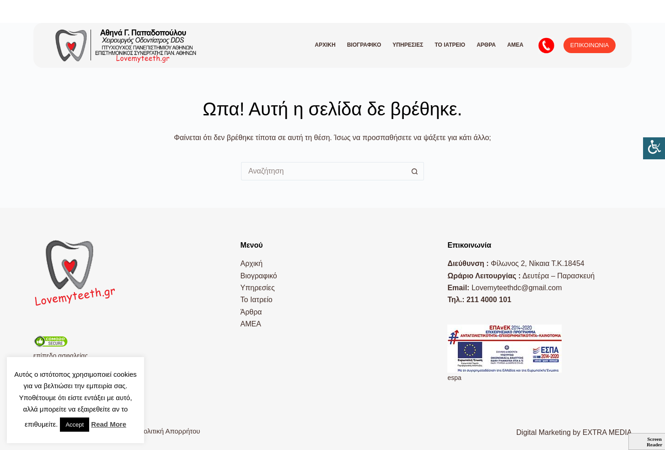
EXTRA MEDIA (607, 432)
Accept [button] (74, 424)
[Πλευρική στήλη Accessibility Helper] (654, 148)
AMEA (515, 45)
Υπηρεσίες (407, 45)
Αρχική (325, 45)
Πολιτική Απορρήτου (169, 431)
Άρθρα (486, 45)
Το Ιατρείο (449, 45)
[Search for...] (323, 171)
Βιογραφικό (364, 45)
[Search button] (415, 171)
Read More (108, 424)
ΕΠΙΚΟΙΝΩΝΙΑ (589, 45)
